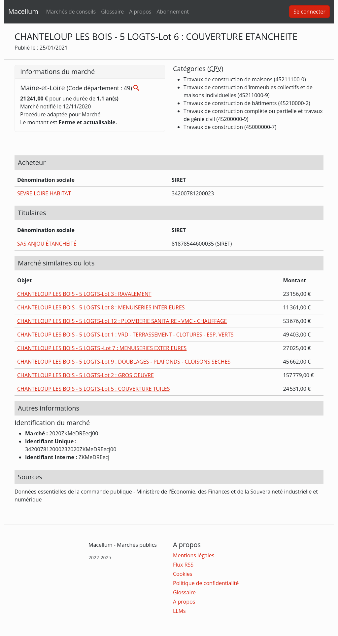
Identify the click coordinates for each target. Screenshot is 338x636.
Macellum (23, 11)
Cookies (182, 573)
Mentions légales (193, 555)
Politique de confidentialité (206, 583)
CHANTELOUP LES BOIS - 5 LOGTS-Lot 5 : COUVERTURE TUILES (93, 388)
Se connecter (309, 11)
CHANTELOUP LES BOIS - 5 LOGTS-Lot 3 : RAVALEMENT (84, 294)
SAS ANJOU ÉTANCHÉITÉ (46, 243)
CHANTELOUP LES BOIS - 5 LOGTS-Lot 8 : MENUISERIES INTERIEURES (101, 307)
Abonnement (172, 11)
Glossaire (112, 11)
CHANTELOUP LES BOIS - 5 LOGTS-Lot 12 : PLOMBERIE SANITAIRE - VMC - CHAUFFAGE (122, 321)
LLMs (179, 611)
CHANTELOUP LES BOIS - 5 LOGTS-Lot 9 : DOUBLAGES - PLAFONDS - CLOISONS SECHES (123, 361)
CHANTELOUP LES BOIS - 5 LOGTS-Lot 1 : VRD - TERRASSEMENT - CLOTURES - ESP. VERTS (125, 334)
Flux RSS (183, 564)
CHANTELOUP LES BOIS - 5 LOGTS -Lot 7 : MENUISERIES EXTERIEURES (101, 348)
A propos (140, 11)
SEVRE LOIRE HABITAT (44, 193)
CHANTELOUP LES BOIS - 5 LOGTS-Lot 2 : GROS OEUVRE (85, 375)
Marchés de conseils (71, 11)
